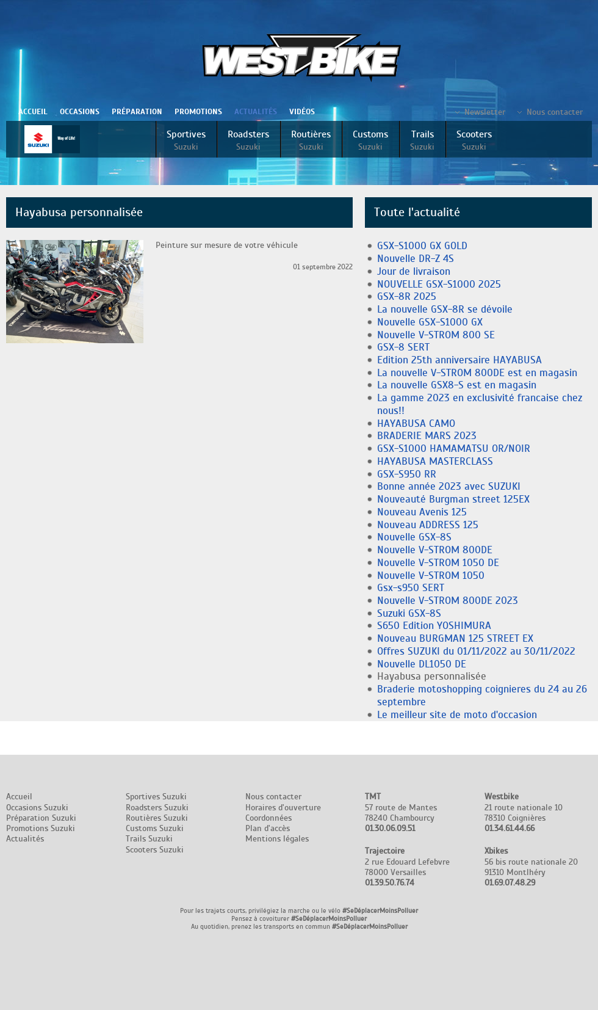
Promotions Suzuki (40, 828)
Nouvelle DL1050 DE (421, 664)
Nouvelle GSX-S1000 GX (430, 322)
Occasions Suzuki (37, 807)
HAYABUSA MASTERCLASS (435, 461)
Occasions (79, 112)
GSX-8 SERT (403, 347)
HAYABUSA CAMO (416, 423)
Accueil (33, 112)
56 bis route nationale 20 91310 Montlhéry (531, 867)
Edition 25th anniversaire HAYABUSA (459, 360)
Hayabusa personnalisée (431, 676)
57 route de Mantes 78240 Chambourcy (401, 812)
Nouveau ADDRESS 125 (427, 524)
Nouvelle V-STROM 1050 (431, 575)
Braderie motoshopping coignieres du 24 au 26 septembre (482, 695)
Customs (370, 140)
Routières (311, 140)
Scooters (474, 140)
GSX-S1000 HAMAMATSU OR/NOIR (453, 448)
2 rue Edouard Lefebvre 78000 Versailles (407, 867)
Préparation (137, 112)
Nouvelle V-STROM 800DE (434, 549)
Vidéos (302, 112)
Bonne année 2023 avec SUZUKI (449, 486)
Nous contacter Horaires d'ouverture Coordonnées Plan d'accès (283, 812)
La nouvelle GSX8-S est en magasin (456, 385)
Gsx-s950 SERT (410, 587)
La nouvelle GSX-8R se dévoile (445, 309)
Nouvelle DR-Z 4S (415, 258)
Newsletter (484, 112)
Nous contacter (555, 112)
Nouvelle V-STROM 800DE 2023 (447, 600)
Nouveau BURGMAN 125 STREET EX (455, 638)
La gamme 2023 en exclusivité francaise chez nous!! (479, 404)
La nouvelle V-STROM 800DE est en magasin (477, 372)
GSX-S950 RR (406, 474)
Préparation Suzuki (41, 818)
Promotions (198, 112)
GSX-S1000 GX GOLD (422, 245)
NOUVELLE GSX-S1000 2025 (439, 284)
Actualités (255, 112)
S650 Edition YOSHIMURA (434, 625)
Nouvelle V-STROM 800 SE (436, 335)
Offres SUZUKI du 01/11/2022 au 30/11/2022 (476, 651)
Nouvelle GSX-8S (414, 537)
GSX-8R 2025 (406, 296)
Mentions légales (277, 839)
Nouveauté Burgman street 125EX (453, 499)
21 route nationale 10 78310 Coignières (524, 812)
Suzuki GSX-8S (409, 613)
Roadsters (248, 140)
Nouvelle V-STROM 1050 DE (438, 562)
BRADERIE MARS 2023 (427, 435)
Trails (422, 140)
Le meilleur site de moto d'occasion (457, 714)
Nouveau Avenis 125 (422, 512)
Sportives (186, 140)
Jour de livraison (413, 271)
